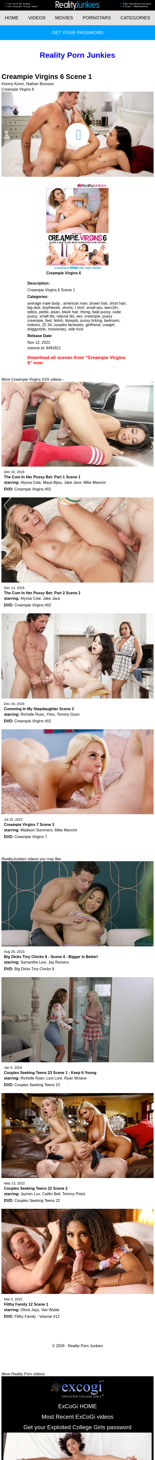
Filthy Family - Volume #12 (37, 1316)
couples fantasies (69, 325)
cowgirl (108, 325)
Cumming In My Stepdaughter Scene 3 (39, 709)
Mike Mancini (94, 482)
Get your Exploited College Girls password (77, 1427)
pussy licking (91, 320)
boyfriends (51, 308)
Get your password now (85, 379)
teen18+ (111, 308)
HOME (12, 17)
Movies (64, 17)
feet (48, 320)
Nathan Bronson (40, 84)
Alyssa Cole (31, 482)
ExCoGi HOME (77, 1406)
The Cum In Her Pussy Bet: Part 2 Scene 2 (42, 593)
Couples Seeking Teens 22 (37, 1201)
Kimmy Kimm (12, 84)
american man (75, 303)
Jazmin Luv (30, 1194)
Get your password (77, 32)
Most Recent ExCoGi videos (77, 1416)
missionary (57, 329)
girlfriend (93, 325)
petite (43, 312)
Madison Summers (36, 830)
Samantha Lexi (33, 962)
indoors (33, 325)
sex (79, 316)
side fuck (75, 329)
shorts (67, 308)
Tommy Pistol (73, 1194)
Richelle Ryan (32, 714)
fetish (58, 320)
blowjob (71, 320)
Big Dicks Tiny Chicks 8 (34, 969)
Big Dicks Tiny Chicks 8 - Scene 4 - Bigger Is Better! (51, 957)
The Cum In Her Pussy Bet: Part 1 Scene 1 (42, 477)
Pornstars (97, 17)
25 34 (47, 325)
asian (55, 312)
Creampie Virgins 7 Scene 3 (29, 825)
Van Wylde (50, 1310)
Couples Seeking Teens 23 (37, 1085)
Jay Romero (58, 962)
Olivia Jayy (30, 1310)
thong (85, 312)
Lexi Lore (54, 1078)
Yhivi (50, 714)
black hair (70, 312)
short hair (118, 303)
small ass (94, 308)
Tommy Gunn (68, 714)
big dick (33, 308)
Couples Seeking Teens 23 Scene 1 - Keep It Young (50, 1073)
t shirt (79, 308)
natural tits (65, 316)
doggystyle (36, 329)
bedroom (111, 320)
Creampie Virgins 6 (17, 89)
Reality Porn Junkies (77, 55)
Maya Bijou (52, 482)
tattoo (32, 312)
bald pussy (101, 312)
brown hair (99, 303)
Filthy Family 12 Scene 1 (26, 1304)
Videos (37, 17)
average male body (44, 303)
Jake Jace (72, 482)
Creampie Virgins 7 (30, 837)
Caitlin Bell (51, 1194)
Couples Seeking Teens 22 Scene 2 (36, 1188)
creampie (92, 316)
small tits (47, 316)
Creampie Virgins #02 (32, 489)
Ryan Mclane (75, 1078)
